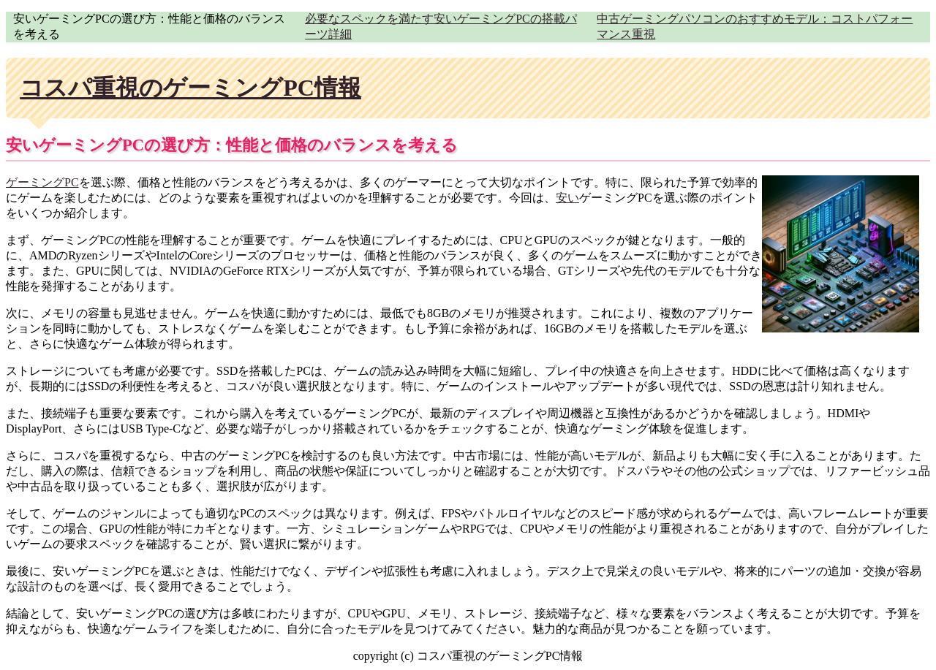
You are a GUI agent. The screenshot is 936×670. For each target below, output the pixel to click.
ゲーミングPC (42, 182)
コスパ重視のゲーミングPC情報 (190, 88)
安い (567, 197)
